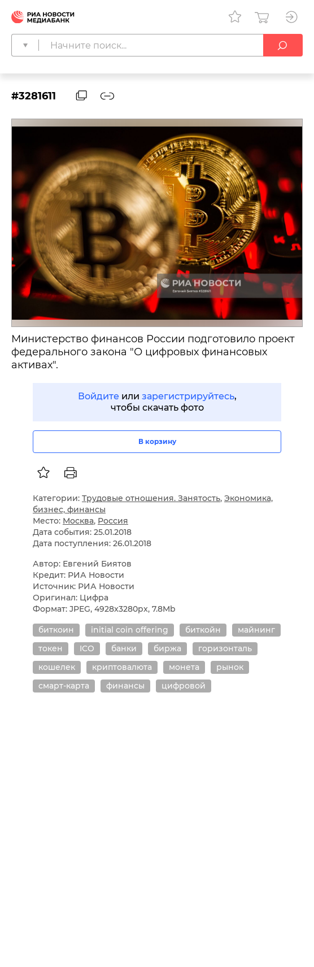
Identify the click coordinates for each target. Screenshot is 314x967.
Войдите (98, 396)
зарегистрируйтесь (188, 396)
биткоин (56, 630)
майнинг (256, 630)
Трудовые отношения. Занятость (151, 498)
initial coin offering (129, 630)
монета (184, 667)
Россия (113, 521)
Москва (78, 521)
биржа (167, 648)
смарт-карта (63, 686)
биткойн (203, 630)
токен (50, 648)
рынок (229, 667)
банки (124, 648)
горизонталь (225, 648)
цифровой (184, 686)
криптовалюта (122, 667)
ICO (87, 648)
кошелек (56, 667)
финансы (125, 686)
